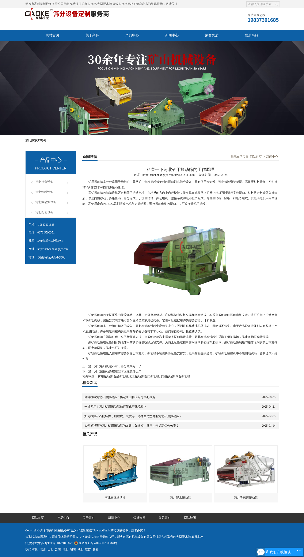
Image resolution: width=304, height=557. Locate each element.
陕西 (43, 549)
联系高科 (251, 35)
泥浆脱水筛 (88, 3)
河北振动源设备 (45, 202)
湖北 (80, 549)
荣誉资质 (211, 35)
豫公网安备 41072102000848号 (96, 543)
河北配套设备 (44, 212)
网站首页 (52, 35)
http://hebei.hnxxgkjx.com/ (53, 249)
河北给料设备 (44, 192)
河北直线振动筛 (115, 497)
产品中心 (132, 35)
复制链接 (86, 530)
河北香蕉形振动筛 (246, 497)
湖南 (73, 549)
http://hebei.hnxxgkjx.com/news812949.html (169, 174)
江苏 (88, 549)
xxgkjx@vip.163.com (50, 240)
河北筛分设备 (44, 181)
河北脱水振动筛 (180, 497)
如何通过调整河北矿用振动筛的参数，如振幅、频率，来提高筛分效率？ (131, 425)
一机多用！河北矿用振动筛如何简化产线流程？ (115, 406)
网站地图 (190, 517)
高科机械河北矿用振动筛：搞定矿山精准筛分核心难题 (119, 397)
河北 (65, 549)
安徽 (95, 549)
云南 (58, 549)
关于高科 (92, 35)
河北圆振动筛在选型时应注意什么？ (117, 371)
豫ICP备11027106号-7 (59, 543)
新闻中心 (172, 35)
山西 (50, 549)
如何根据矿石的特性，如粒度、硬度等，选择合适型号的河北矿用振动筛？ (133, 416)
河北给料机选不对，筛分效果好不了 (117, 366)
